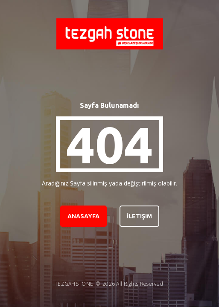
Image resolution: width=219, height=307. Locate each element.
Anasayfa (83, 216)
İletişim (139, 216)
